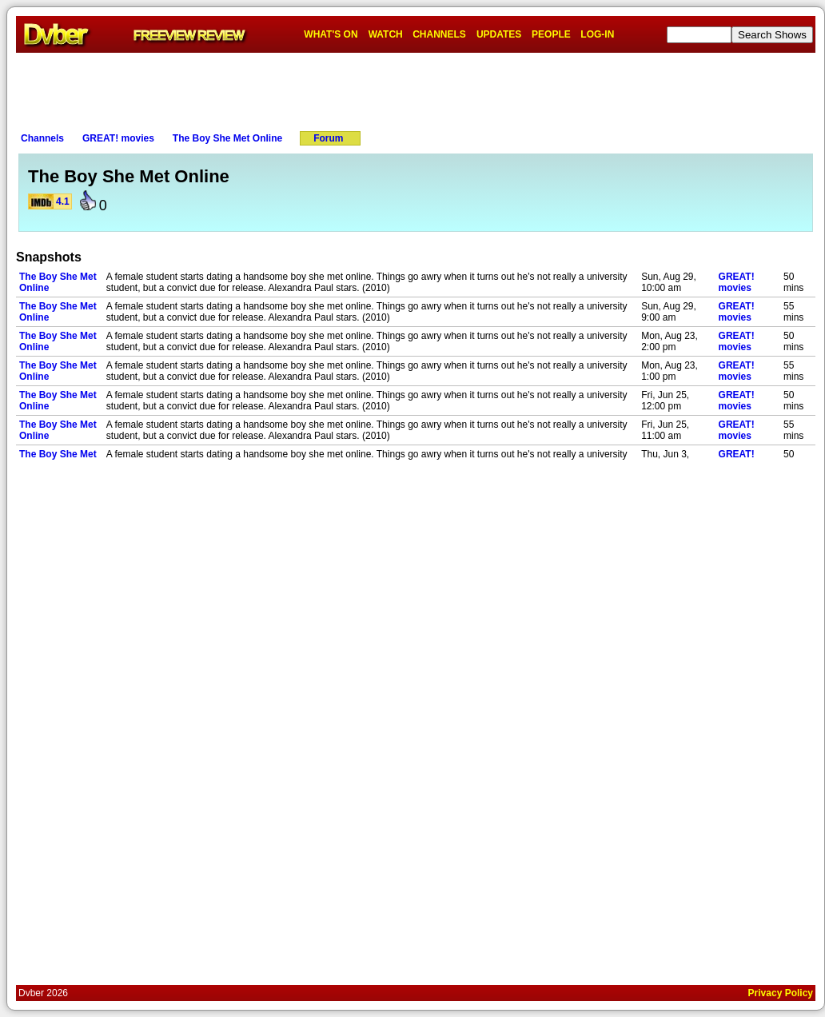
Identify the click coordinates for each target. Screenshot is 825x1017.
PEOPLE (551, 34)
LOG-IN (597, 34)
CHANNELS (439, 34)
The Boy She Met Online (227, 138)
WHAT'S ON (330, 34)
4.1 (63, 201)
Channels (42, 138)
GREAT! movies (118, 138)
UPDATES (498, 34)
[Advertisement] (416, 89)
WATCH (386, 34)
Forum (328, 138)
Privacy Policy (780, 993)
